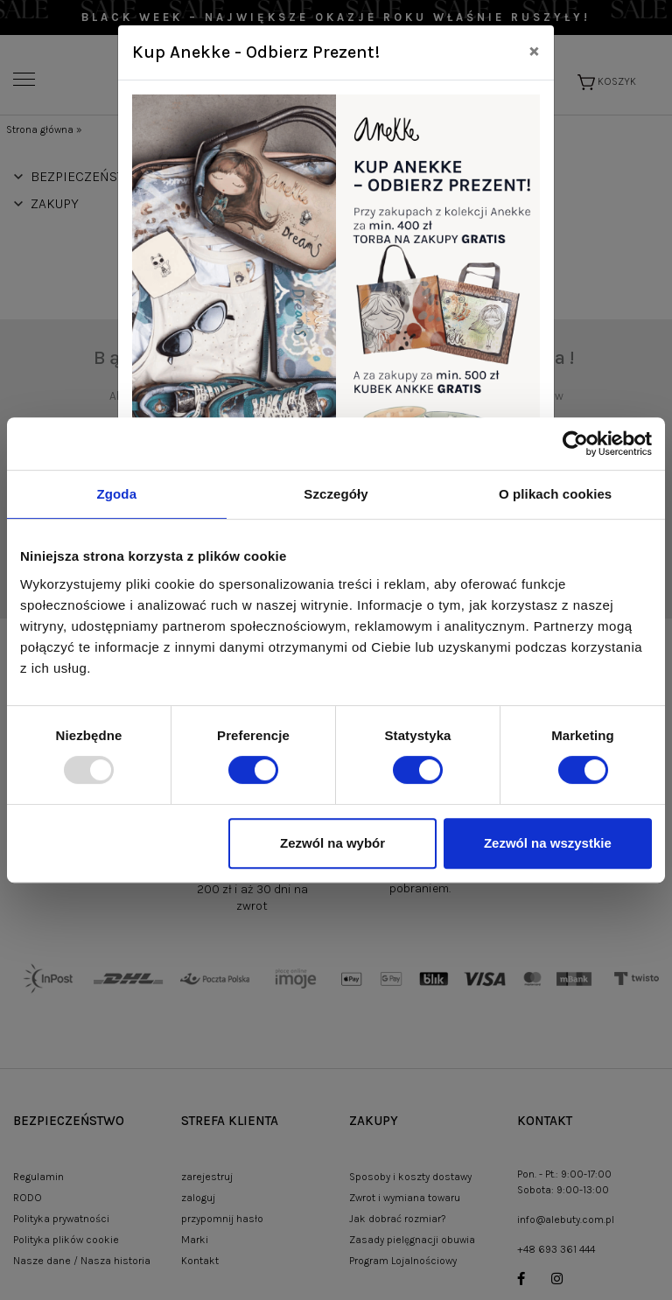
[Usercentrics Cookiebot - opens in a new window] (575, 443)
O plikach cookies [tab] (555, 493)
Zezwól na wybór (332, 842)
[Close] (534, 49)
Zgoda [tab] (117, 493)
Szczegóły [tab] (336, 493)
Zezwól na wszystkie (548, 842)
